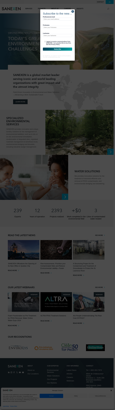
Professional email (57, 18)
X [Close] (72, 11)
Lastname (57, 34)
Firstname (57, 26)
